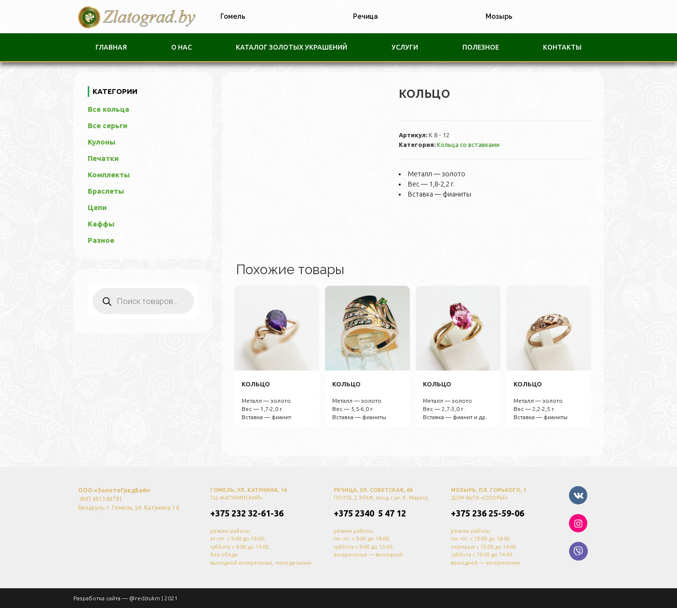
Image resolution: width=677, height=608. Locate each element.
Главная (111, 47)
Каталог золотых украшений (291, 47)
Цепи (97, 207)
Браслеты (106, 191)
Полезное (480, 47)
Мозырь (499, 16)
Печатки (103, 158)
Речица (365, 16)
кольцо (256, 384)
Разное (101, 240)
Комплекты (109, 175)
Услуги (405, 47)
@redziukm (144, 598)
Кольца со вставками (468, 144)
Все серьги (113, 125)
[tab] (230, 17)
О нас (181, 47)
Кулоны (101, 142)
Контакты (562, 47)
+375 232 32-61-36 (247, 512)
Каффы (101, 224)
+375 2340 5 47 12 (370, 512)
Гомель (232, 16)
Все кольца (114, 109)
